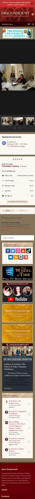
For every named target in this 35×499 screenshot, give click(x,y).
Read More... (8, 383)
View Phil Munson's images (16, 141)
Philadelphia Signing (10, 161)
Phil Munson (12, 137)
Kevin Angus (14, 427)
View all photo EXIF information (17, 197)
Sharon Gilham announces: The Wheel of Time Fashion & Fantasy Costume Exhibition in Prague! (17, 421)
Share (8, 205)
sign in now (9, 221)
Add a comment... (9, 233)
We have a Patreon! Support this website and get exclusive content (16, 4)
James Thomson (15, 410)
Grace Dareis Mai (16, 400)
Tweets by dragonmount (9, 488)
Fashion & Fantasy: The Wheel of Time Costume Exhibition (15, 362)
